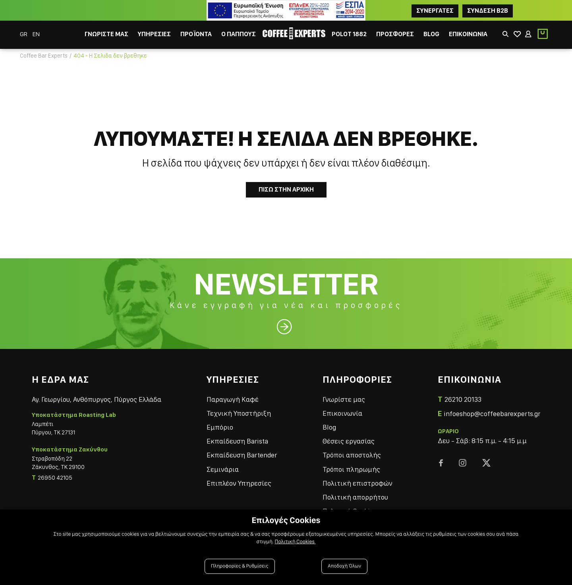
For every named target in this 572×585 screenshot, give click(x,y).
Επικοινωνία (342, 413)
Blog (329, 427)
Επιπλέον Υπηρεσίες (239, 483)
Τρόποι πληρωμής (351, 469)
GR (24, 34)
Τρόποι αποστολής (352, 455)
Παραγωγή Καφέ (233, 399)
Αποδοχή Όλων (344, 566)
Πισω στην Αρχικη (286, 189)
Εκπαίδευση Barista (237, 441)
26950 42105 (55, 477)
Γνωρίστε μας (344, 399)
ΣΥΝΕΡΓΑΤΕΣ (435, 10)
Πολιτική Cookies (295, 542)
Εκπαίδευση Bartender (242, 455)
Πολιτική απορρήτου (355, 497)
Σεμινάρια (223, 469)
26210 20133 (462, 399)
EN (36, 34)
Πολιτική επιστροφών (357, 483)
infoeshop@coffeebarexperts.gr (492, 413)
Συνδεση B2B (487, 10)
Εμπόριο (220, 427)
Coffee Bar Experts (44, 55)
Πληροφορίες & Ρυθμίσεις (240, 566)
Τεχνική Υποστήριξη (239, 413)
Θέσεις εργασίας (349, 441)
